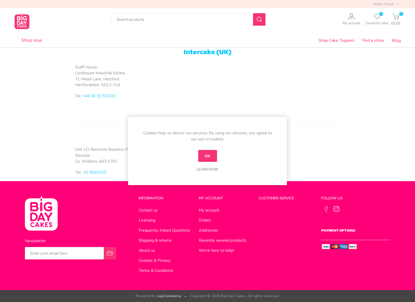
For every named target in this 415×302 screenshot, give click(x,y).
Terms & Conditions (156, 270)
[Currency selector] (386, 4)
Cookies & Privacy (154, 260)
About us (147, 250)
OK (207, 156)
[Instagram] (336, 209)
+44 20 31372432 (99, 96)
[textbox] (182, 19)
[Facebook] (326, 209)
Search (259, 19)
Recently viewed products (222, 240)
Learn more (207, 169)
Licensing (147, 220)
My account (351, 23)
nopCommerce (169, 296)
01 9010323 (95, 172)
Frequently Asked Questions (164, 230)
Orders (205, 220)
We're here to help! (216, 250)
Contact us (148, 210)
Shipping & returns (155, 240)
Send (110, 253)
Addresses (208, 230)
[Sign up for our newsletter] (64, 253)
